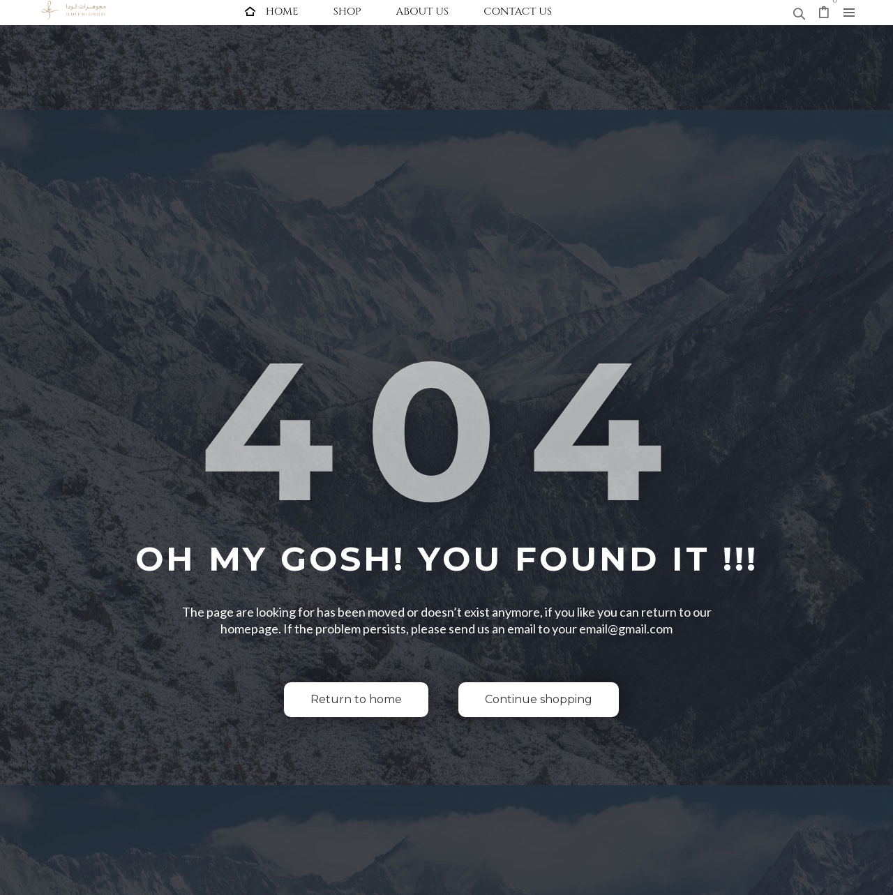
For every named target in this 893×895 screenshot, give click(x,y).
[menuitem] (271, 11)
